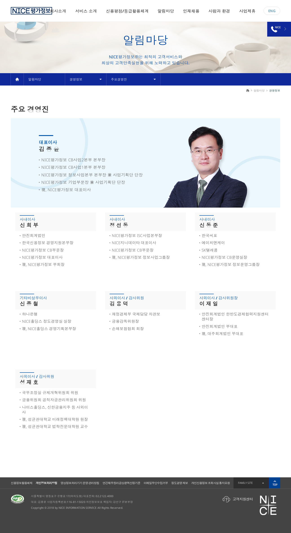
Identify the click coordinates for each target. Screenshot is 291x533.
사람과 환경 (219, 11)
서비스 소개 (86, 11)
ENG (272, 11)
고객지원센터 (243, 499)
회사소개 (58, 11)
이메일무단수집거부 (156, 483)
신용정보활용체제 (21, 483)
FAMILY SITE (245, 483)
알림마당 (166, 11)
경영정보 (76, 79)
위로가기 (274, 483)
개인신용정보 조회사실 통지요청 (210, 483)
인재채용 (191, 11)
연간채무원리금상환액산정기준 (121, 483)
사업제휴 (247, 11)
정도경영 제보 (179, 483)
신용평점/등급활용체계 (127, 11)
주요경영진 (119, 79)
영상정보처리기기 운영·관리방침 (80, 483)
